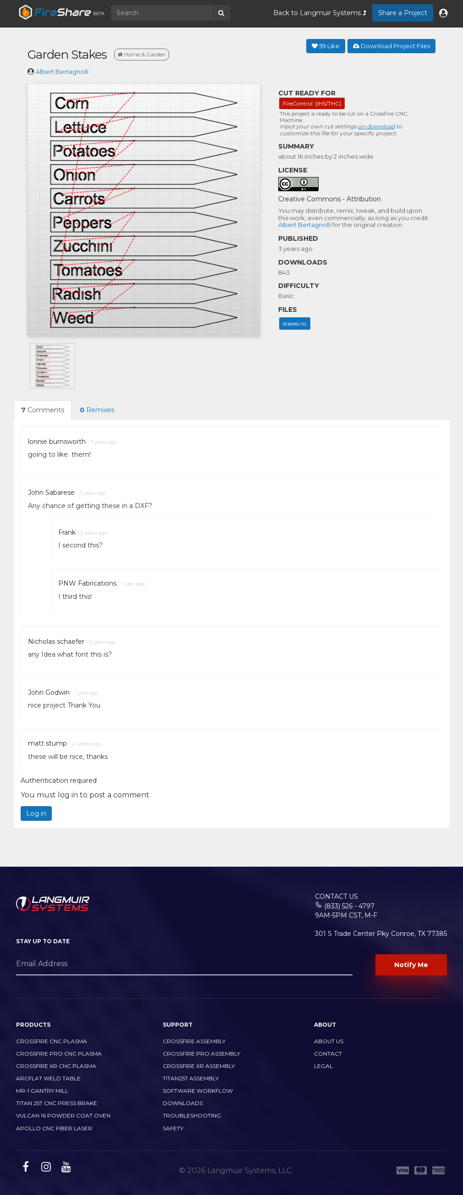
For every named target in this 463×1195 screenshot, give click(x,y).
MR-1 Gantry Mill (42, 1090)
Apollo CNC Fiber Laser (54, 1128)
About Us (328, 1041)
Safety (173, 1128)
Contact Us (336, 896)
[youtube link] (65, 1168)
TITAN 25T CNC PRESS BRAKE (56, 1103)
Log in (36, 813)
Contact (328, 1053)
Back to (319, 13)
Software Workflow (198, 1090)
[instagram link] (45, 1168)
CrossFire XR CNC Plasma (56, 1065)
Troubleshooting (192, 1115)
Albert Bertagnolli (62, 71)
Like (326, 46)
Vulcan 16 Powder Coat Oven (63, 1115)
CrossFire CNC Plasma (51, 1041)
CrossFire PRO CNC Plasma (59, 1053)
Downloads (183, 1103)
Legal (323, 1065)
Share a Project (402, 13)
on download (376, 126)
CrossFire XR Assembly (199, 1065)
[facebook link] (24, 1168)
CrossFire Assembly (194, 1041)
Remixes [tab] (97, 410)
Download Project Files (391, 46)
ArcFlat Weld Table (48, 1078)
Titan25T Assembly (191, 1078)
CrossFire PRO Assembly (201, 1053)
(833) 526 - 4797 (349, 906)
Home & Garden (141, 54)
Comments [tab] (42, 410)
